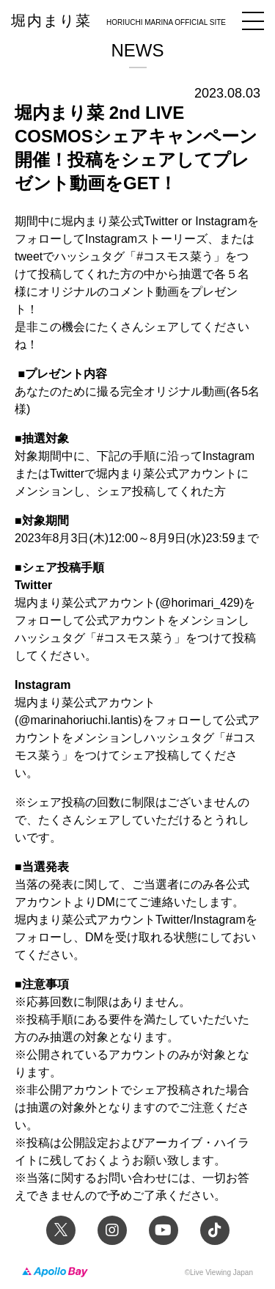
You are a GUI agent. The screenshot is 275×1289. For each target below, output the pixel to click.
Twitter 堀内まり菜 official (61, 1230)
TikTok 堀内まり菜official (215, 1230)
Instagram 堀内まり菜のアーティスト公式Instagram (112, 1230)
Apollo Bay (55, 1272)
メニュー (253, 21)
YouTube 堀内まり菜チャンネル (163, 1230)
